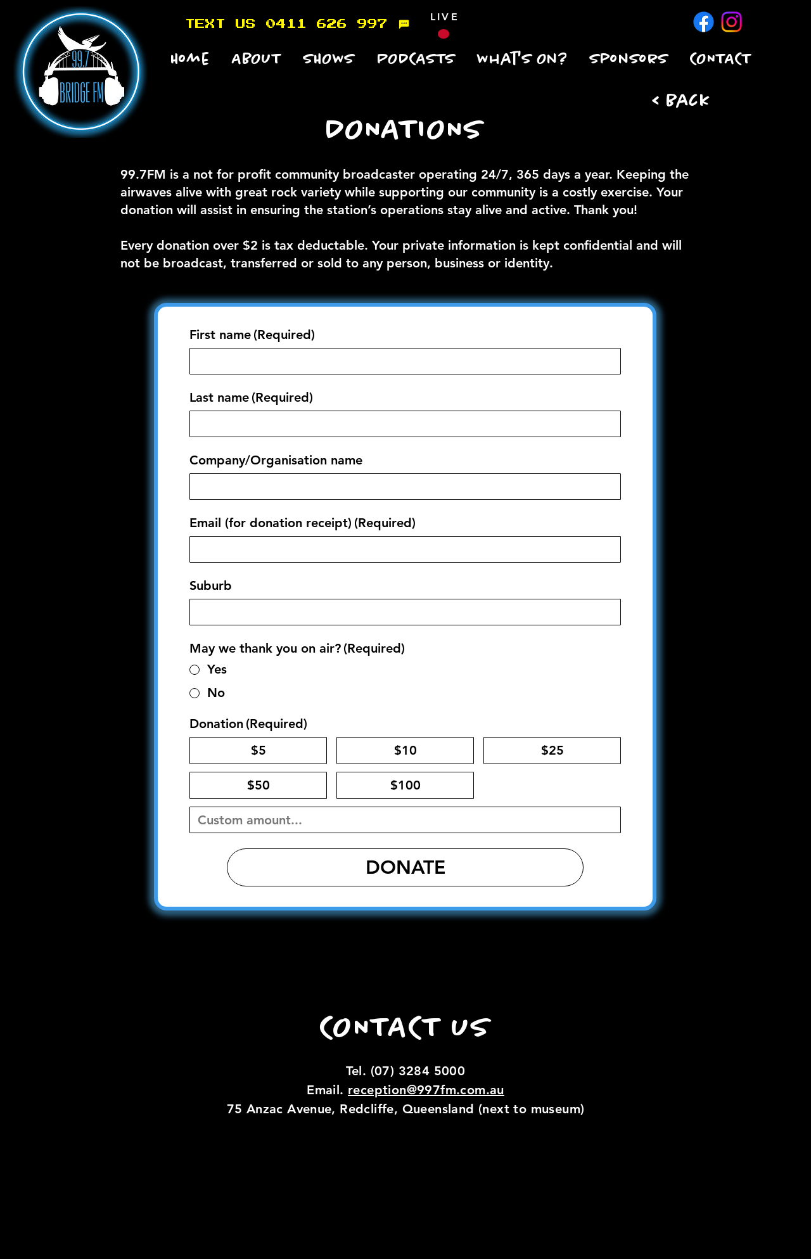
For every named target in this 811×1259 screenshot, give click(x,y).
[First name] (401, 361)
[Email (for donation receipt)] (401, 549)
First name (252, 335)
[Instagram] (731, 21)
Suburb (210, 585)
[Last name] (401, 424)
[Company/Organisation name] (401, 486)
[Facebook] (703, 21)
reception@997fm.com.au (426, 1089)
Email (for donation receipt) (302, 523)
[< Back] (684, 101)
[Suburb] (401, 612)
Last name (251, 398)
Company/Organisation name (275, 460)
